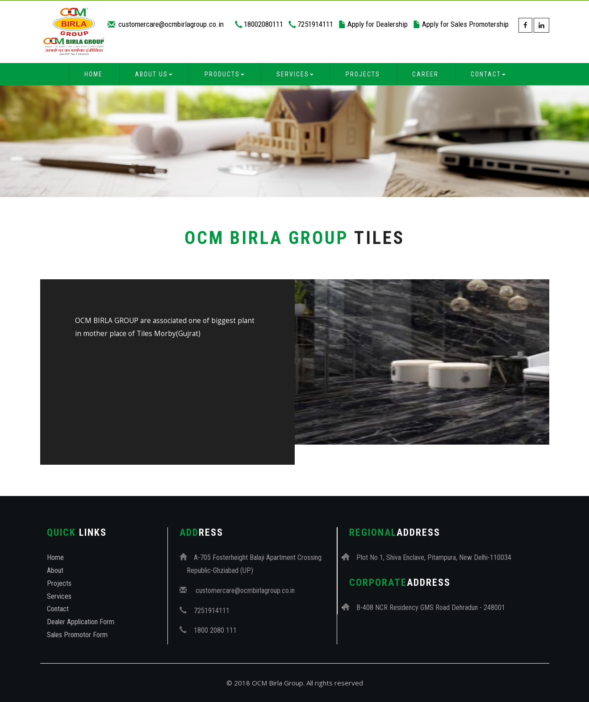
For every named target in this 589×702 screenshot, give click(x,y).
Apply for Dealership (377, 24)
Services (59, 596)
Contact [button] (488, 74)
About (55, 570)
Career (425, 74)
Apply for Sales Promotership (465, 24)
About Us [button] (153, 74)
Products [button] (224, 74)
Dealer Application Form (80, 622)
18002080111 (263, 24)
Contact (58, 609)
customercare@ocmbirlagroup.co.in (170, 24)
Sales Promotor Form (77, 635)
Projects (363, 74)
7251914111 (315, 24)
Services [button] (294, 74)
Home (93, 74)
